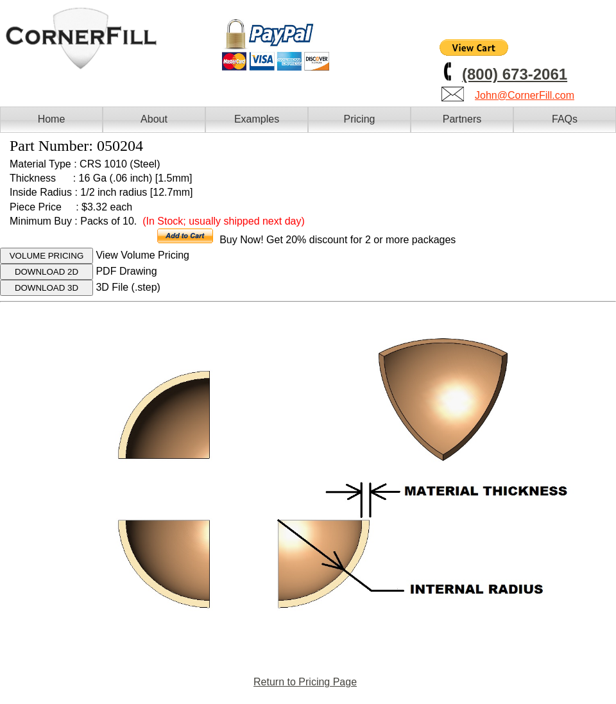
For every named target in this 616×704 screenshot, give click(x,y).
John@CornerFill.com (524, 95)
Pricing (359, 119)
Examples (256, 119)
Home (51, 119)
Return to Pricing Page (305, 681)
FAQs (565, 119)
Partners (462, 119)
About (154, 119)
